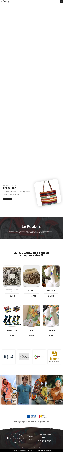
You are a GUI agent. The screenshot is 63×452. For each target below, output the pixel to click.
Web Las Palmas (48, 450)
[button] (12, 282)
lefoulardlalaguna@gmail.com (45, 434)
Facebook (30, 436)
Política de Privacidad (29, 447)
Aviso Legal (21, 447)
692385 (31, 330)
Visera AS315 (31, 290)
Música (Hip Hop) (12, 330)
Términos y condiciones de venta (42, 447)
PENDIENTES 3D (51, 290)
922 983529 (41, 438)
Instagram (30, 440)
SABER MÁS (7, 199)
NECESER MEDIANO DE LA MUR (12, 290)
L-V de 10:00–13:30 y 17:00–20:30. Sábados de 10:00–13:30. (46, 441)
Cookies (15, 447)
